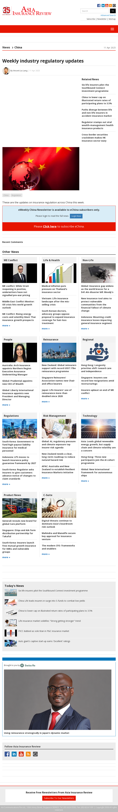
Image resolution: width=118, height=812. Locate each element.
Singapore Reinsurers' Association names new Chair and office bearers (58, 380)
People (8, 339)
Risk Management (54, 415)
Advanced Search (108, 15)
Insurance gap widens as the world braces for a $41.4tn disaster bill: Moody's (97, 289)
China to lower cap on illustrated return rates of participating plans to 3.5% (97, 100)
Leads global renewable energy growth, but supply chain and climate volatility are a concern (98, 446)
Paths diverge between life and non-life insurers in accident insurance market (97, 112)
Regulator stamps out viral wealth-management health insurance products (97, 125)
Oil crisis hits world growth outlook (18, 304)
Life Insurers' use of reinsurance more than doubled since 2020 (57, 393)
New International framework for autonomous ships (96, 472)
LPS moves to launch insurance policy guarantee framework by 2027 (19, 460)
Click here (50, 226)
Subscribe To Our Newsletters (59, 798)
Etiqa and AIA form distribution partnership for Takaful (19, 533)
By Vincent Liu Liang (18, 70)
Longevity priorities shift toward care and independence (96, 368)
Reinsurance (50, 339)
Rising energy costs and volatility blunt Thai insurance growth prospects (19, 317)
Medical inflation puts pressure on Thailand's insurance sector (54, 289)
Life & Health (51, 260)
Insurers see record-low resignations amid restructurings (97, 380)
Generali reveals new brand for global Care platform (19, 522)
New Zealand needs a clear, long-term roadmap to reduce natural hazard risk (58, 456)
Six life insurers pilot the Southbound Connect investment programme (95, 87)
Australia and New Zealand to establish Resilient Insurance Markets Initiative (58, 469)
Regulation (16, 195)
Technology (90, 415)
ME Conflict (11, 260)
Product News (12, 495)
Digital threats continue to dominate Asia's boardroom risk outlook (57, 523)
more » (6, 325)
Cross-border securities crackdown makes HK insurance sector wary (95, 137)
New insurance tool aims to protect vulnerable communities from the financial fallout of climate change (96, 304)
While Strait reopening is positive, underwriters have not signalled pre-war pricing (16, 290)
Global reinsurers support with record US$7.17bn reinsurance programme (59, 368)
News (6, 47)
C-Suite (47, 495)
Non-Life (88, 260)
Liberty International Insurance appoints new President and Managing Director (17, 395)
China (6, 195)
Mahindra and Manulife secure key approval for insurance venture (59, 536)
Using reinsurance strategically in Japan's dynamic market (36, 732)
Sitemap (112, 19)
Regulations (11, 415)
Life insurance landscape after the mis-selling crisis (56, 301)
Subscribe (91, 19)
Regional (88, 339)
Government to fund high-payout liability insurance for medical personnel (18, 446)
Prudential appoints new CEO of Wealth (17, 382)
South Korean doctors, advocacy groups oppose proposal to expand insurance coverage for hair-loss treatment (58, 317)
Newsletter (102, 19)
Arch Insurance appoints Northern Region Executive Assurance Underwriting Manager (16, 370)
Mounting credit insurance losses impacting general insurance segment (96, 320)
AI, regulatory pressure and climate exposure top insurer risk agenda (59, 444)
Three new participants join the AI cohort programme (98, 459)
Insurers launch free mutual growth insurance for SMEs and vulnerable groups (19, 547)
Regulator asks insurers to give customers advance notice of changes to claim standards (19, 474)
